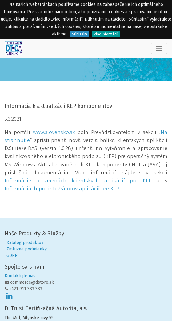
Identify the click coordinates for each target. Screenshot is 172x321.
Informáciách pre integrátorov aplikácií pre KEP (62, 188)
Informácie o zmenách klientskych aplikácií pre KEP (78, 180)
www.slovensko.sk (54, 132)
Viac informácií (106, 34)
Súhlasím (79, 34)
